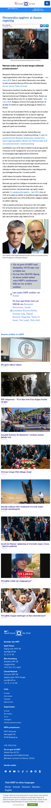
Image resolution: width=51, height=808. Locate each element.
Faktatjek (7, 699)
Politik (16, 296)
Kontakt (6, 711)
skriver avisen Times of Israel (15, 86)
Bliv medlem (8, 714)
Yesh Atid (35, 320)
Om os (6, 716)
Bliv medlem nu (13, 8)
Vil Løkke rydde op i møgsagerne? (16, 581)
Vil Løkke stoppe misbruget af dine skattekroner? (23, 616)
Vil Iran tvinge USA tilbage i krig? (16, 472)
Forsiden (7, 693)
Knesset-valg (19, 314)
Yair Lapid (24, 320)
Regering (26, 317)
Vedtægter (7, 719)
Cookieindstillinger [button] (18, 804)
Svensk (16, 787)
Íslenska (36, 787)
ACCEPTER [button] (32, 804)
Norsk (8, 787)
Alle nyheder (8, 696)
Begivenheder (8, 702)
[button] (41, 26)
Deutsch (26, 787)
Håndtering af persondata (12, 722)
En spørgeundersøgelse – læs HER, (24, 192)
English (8, 790)
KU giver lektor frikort (11, 365)
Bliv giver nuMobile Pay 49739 (38, 9)
